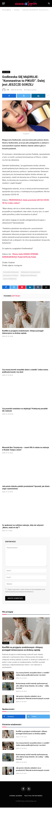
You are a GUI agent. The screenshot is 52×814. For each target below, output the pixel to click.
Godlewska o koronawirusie (30, 272)
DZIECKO (5, 643)
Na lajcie (6, 72)
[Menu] (3, 3)
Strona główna (15, 796)
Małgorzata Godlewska (29, 275)
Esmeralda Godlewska (10, 272)
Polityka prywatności (33, 796)
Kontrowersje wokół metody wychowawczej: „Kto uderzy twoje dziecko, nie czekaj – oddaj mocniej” (32, 686)
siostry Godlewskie (9, 279)
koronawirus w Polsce (10, 275)
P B (8, 90)
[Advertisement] (26, 40)
